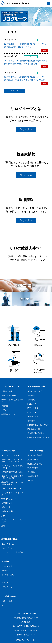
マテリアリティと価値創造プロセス (12, 467)
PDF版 (44, 50)
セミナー (5, 605)
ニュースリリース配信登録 (12, 552)
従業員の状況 (6, 503)
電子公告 (31, 421)
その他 (30, 480)
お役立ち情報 (6, 601)
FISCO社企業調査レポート (38, 437)
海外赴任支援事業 (34, 464)
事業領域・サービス (9, 414)
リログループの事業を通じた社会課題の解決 (12, 477)
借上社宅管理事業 (34, 455)
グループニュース (8, 548)
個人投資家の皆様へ (35, 433)
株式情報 (31, 400)
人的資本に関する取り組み (12, 472)
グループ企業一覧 (13, 335)
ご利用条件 (26, 622)
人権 (3, 516)
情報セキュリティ (8, 499)
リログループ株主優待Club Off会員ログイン (38, 361)
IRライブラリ (32, 408)
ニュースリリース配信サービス (13, 360)
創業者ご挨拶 (6, 391)
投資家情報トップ (34, 391)
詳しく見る (26, 129)
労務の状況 (5, 507)
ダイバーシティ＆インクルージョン (12, 521)
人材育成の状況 (7, 511)
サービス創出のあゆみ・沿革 (12, 401)
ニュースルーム (7, 544)
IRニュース (14, 91)
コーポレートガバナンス (11, 488)
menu (47, 2)
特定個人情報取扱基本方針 (26, 618)
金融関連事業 (32, 476)
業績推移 (31, 396)
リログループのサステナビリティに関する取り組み (12, 460)
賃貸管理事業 (32, 459)
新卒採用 (5, 571)
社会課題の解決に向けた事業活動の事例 (12, 483)
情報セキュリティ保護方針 (26, 630)
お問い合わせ (38, 335)
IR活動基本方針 (33, 429)
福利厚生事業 (32, 468)
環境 (3, 526)
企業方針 (5, 410)
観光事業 (31, 472)
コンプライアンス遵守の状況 (12, 494)
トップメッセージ (8, 396)
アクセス (5, 583)
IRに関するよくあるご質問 (38, 425)
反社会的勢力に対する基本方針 (26, 626)
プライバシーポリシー (26, 614)
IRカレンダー (32, 412)
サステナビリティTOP (10, 455)
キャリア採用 (6, 566)
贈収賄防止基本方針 (26, 634)
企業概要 (5, 406)
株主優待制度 (32, 416)
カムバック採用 (7, 575)
